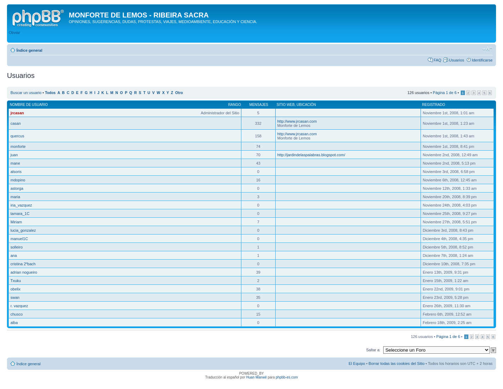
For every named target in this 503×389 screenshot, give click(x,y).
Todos (50, 93)
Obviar (14, 32)
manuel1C (19, 239)
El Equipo (357, 363)
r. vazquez (19, 306)
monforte (17, 146)
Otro (179, 93)
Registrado (433, 105)
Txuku (15, 281)
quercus (17, 136)
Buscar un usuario (26, 93)
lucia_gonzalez (23, 230)
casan (15, 123)
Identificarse (482, 60)
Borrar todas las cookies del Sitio (396, 363)
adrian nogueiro (23, 272)
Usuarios (456, 60)
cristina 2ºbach (23, 264)
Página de (445, 93)
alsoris (16, 172)
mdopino (17, 180)
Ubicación (306, 105)
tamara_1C (19, 213)
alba (14, 322)
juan (14, 155)
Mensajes (258, 105)
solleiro (16, 247)
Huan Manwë (256, 377)
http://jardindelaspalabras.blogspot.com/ (311, 155)
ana (13, 255)
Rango (234, 105)
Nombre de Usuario (29, 105)
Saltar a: (373, 350)
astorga (16, 188)
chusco (16, 314)
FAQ (437, 60)
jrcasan (17, 113)
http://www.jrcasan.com (297, 121)
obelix (15, 289)
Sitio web (286, 105)
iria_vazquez (21, 205)
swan (15, 297)
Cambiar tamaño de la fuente (487, 49)
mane (15, 163)
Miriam (16, 222)
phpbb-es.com (287, 377)
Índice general (29, 50)
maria (15, 197)
